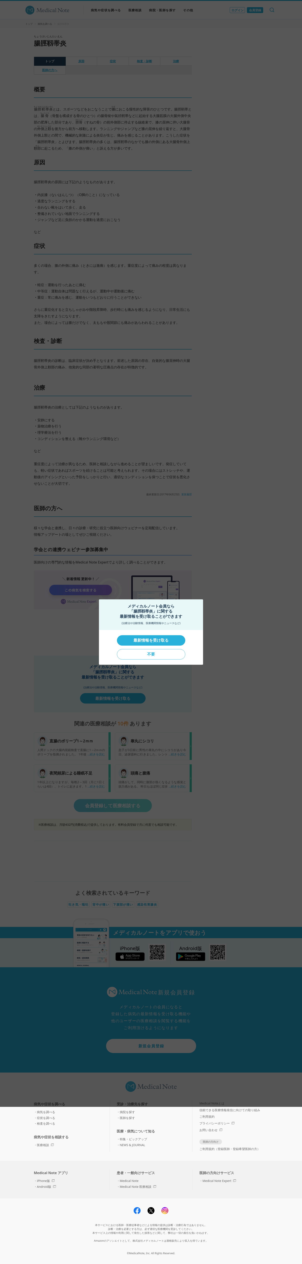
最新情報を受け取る (151, 640)
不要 (151, 654)
